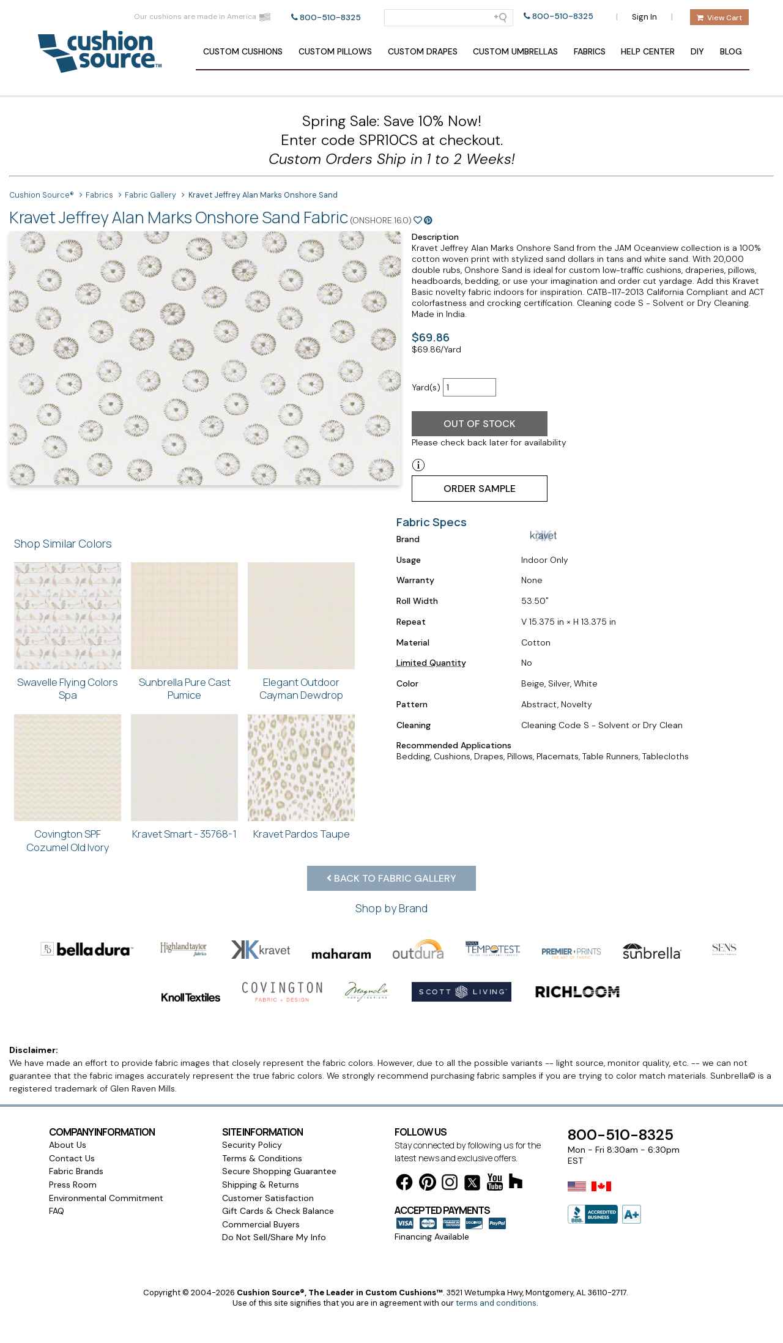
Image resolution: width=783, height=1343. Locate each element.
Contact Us (72, 1158)
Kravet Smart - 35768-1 (184, 834)
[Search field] (448, 17)
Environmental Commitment (106, 1197)
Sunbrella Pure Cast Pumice (185, 688)
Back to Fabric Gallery (391, 878)
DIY (697, 51)
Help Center (648, 51)
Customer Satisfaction (268, 1197)
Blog (731, 51)
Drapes (423, 51)
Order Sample (479, 488)
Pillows (335, 51)
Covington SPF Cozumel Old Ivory (67, 840)
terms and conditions (496, 1303)
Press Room (73, 1184)
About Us (67, 1144)
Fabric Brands (76, 1171)
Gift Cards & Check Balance (278, 1210)
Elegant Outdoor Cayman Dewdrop (301, 688)
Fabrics (590, 51)
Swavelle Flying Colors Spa (67, 688)
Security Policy (252, 1144)
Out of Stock (479, 423)
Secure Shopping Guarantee (279, 1171)
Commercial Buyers (261, 1224)
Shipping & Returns (260, 1184)
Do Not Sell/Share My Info (274, 1237)
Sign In (644, 17)
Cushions (243, 51)
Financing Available (432, 1236)
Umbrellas (515, 51)
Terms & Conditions (262, 1158)
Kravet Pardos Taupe (301, 834)
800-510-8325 (330, 17)
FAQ (56, 1210)
